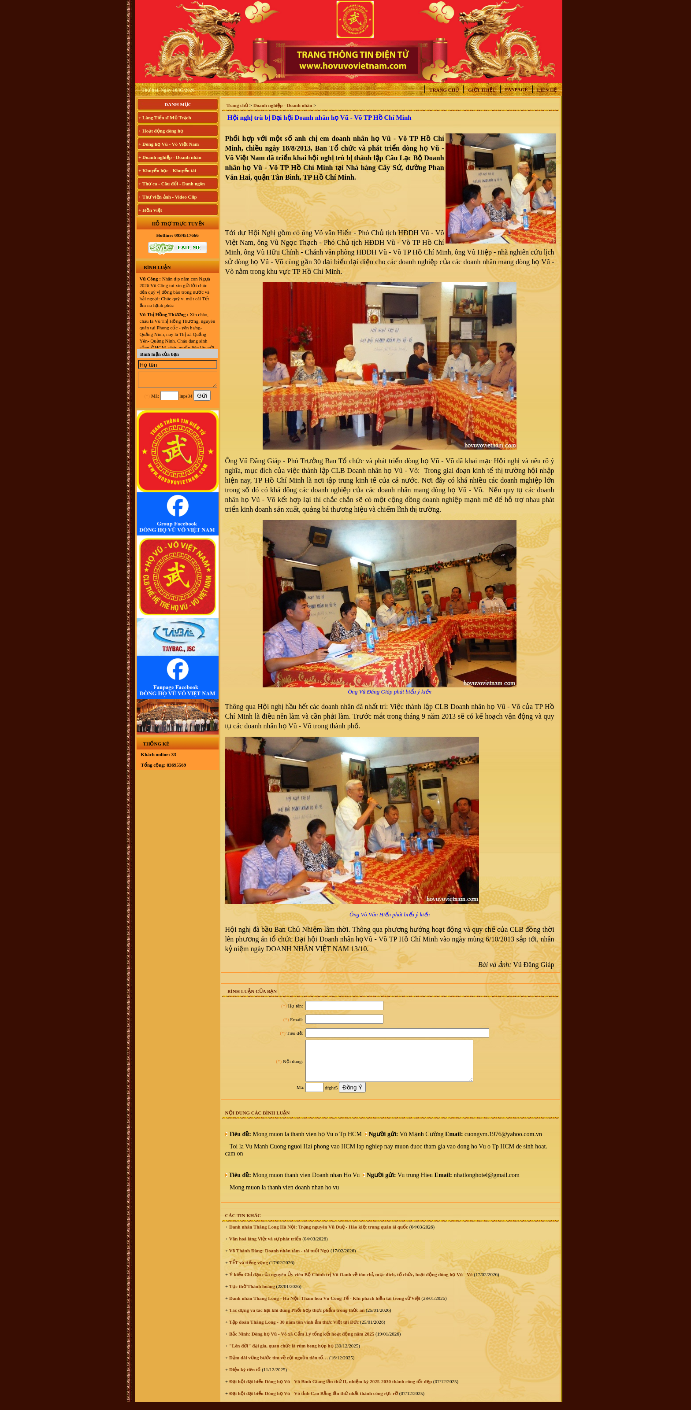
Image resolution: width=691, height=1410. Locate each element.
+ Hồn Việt (150, 210)
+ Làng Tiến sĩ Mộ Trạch (164, 117)
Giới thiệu (482, 89)
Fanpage (516, 89)
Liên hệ (547, 89)
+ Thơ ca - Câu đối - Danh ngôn (171, 183)
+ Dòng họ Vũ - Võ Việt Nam (168, 144)
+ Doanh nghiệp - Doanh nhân (169, 157)
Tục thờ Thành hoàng (251, 1294)
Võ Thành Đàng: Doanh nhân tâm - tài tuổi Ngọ (278, 1258)
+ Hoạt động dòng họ (160, 130)
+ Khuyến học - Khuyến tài (167, 170)
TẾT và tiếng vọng (248, 1270)
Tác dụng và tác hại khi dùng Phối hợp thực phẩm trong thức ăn (296, 1318)
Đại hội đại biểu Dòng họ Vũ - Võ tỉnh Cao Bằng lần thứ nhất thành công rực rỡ (313, 1401)
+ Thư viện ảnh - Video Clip (167, 196)
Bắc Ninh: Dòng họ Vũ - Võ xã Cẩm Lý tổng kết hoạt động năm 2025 (301, 1341)
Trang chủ (444, 89)
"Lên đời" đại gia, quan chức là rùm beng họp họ (280, 1353)
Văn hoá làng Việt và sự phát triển (264, 1246)
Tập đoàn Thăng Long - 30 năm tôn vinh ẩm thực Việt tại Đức (293, 1329)
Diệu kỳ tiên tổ (244, 1377)
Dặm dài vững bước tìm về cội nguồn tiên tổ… (278, 1365)
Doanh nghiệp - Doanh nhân (282, 105)
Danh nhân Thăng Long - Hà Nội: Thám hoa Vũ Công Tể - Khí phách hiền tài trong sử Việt (324, 1306)
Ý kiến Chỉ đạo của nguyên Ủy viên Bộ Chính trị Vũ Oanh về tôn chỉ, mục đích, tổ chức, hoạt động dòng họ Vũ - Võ (350, 1282)
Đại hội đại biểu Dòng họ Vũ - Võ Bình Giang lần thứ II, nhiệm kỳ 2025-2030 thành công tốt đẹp (330, 1389)
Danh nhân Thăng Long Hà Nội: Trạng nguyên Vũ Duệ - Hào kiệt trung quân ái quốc (318, 1234)
